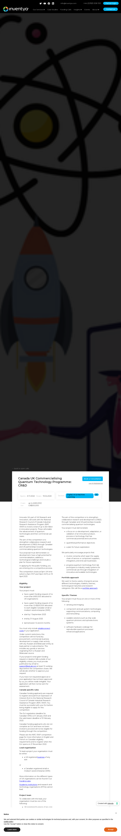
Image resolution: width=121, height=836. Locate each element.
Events (87, 10)
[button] (116, 813)
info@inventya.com (68, 3)
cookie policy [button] (8, 822)
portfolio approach (89, 588)
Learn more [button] (12, 829)
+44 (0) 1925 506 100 (96, 483)
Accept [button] (110, 829)
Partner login (111, 3)
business (41, 757)
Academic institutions (28, 785)
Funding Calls (65, 10)
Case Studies (52, 10)
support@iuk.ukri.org (27, 666)
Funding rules (25, 781)
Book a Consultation (92, 479)
